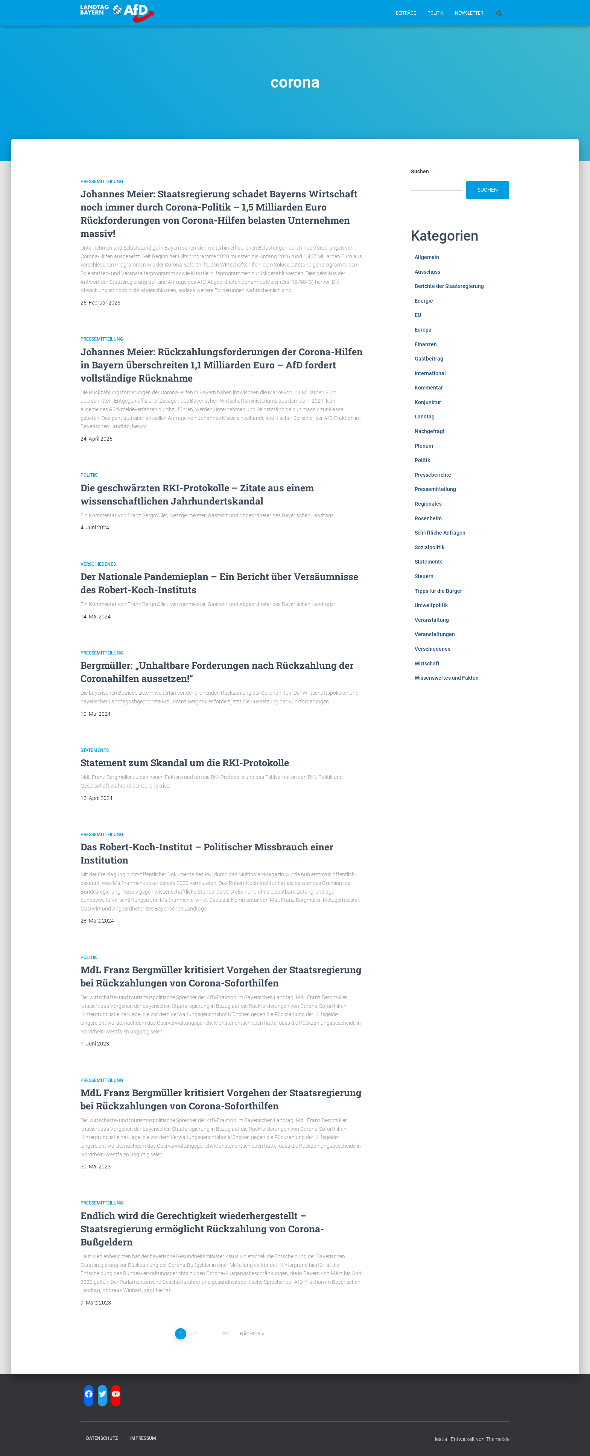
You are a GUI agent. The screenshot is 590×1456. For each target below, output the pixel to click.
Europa (423, 330)
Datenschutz (102, 1438)
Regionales (428, 504)
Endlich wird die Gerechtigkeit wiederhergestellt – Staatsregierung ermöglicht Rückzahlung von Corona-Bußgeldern (202, 1228)
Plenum (424, 446)
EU (418, 315)
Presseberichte (433, 475)
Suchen (420, 171)
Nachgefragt (430, 431)
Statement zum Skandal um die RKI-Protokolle (185, 762)
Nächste (250, 1333)
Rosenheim (428, 518)
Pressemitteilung (102, 181)
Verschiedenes (98, 564)
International (430, 373)
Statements (95, 750)
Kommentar (429, 388)
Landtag (425, 417)
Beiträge (406, 13)
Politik (435, 13)
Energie (424, 301)
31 (225, 1333)
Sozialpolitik (429, 547)
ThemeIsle (497, 1439)
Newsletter (469, 13)
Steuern (424, 576)
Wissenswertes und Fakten (447, 678)
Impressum (143, 1438)
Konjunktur (428, 402)
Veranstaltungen (435, 634)
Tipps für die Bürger (438, 591)
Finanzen (426, 344)
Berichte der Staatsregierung (449, 286)
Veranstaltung (432, 620)
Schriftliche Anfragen (440, 533)
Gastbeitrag (429, 359)
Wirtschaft (427, 664)
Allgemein (427, 257)
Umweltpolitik (431, 605)
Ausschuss (427, 272)
